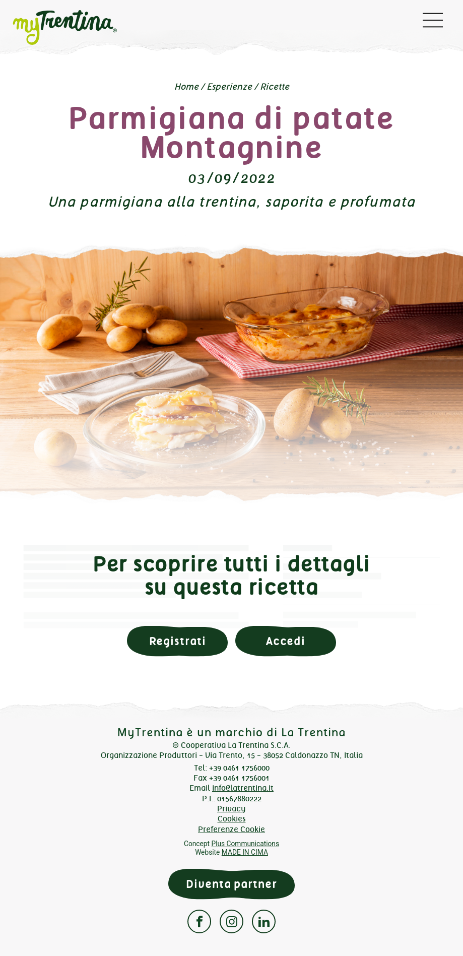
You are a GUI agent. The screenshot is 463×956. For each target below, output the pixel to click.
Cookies (232, 818)
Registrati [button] (177, 641)
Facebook (199, 921)
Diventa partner (231, 884)
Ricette (274, 87)
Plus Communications (245, 844)
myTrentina (82, 27)
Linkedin (264, 921)
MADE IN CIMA (245, 852)
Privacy (231, 808)
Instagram (231, 921)
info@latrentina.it (243, 788)
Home (186, 87)
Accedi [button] (285, 641)
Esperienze (229, 87)
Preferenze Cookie (231, 829)
